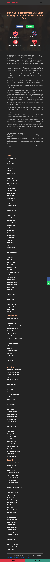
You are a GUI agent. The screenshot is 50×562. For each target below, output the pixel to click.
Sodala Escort (10, 515)
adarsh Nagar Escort (12, 406)
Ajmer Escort (10, 166)
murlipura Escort (11, 402)
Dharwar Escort (11, 292)
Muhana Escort (11, 470)
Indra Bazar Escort (12, 441)
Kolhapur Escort (11, 304)
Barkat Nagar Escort (12, 426)
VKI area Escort (11, 539)
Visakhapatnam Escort (13, 272)
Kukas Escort (10, 453)
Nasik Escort (10, 237)
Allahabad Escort (11, 267)
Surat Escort (10, 186)
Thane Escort (10, 240)
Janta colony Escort (12, 444)
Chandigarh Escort (12, 215)
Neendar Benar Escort (13, 472)
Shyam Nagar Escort (12, 477)
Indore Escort (10, 195)
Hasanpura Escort (12, 519)
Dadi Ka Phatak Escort (13, 544)
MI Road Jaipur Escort (13, 463)
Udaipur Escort (11, 163)
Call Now (20, 26)
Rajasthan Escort (11, 312)
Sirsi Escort (10, 485)
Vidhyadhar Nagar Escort (14, 369)
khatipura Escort (11, 421)
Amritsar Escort (11, 220)
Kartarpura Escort (12, 527)
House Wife (10, 331)
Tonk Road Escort (11, 389)
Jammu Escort (11, 309)
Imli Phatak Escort (12, 522)
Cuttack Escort (11, 294)
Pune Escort (10, 242)
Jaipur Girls (10, 336)
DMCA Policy (26, 557)
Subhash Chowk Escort (13, 547)
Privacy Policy (18, 557)
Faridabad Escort (11, 205)
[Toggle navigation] (41, 2)
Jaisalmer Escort (11, 158)
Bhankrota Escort (12, 424)
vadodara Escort (11, 188)
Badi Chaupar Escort (12, 505)
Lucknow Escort (11, 190)
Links (8, 363)
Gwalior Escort (11, 230)
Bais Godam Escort (12, 502)
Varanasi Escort (11, 265)
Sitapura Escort (11, 382)
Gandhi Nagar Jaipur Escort (14, 500)
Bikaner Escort (11, 279)
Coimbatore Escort (12, 282)
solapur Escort (11, 277)
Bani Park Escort (11, 392)
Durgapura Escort (12, 510)
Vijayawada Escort (12, 284)
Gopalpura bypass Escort (14, 495)
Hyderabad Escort (12, 181)
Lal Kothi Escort (11, 456)
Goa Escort (10, 208)
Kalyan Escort (10, 260)
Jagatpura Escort (11, 397)
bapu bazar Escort (12, 411)
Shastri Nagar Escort (12, 475)
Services (9, 358)
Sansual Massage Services (14, 341)
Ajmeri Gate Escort (12, 439)
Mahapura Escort (11, 465)
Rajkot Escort (10, 245)
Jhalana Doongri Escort (13, 449)
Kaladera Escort (11, 529)
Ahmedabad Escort (12, 183)
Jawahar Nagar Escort (13, 446)
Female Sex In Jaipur (12, 343)
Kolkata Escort (11, 178)
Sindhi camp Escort (12, 480)
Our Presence (10, 355)
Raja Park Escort (11, 377)
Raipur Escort (10, 287)
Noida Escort (10, 200)
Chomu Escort (11, 431)
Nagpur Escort (11, 235)
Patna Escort (10, 250)
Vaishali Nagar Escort (13, 372)
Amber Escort (10, 409)
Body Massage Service (13, 318)
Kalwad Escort (11, 524)
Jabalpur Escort (11, 228)
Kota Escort (10, 168)
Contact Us (10, 360)
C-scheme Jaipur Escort (13, 394)
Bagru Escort (10, 507)
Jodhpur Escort (11, 161)
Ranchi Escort (10, 270)
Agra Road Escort (11, 387)
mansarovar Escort (12, 416)
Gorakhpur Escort (12, 252)
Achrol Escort (10, 497)
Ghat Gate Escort (11, 512)
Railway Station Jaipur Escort (15, 487)
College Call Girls (11, 323)
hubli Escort (10, 289)
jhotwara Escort (11, 419)
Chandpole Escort (12, 414)
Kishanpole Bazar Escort (13, 451)
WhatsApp (37, 560)
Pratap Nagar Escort (12, 379)
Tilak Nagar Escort (12, 490)
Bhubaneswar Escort (12, 297)
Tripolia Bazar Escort (12, 492)
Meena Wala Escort (12, 468)
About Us (9, 348)
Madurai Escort (11, 247)
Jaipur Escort (10, 257)
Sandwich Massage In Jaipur (14, 338)
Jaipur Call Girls (11, 557)
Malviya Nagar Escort (13, 374)
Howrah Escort (11, 299)
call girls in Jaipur (12, 350)
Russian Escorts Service (13, 321)
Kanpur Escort (11, 193)
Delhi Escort (10, 171)
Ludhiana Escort (11, 223)
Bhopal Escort (11, 198)
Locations (9, 353)
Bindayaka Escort (12, 429)
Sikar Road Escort (12, 436)
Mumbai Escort (11, 173)
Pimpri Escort (10, 255)
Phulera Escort (11, 549)
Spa (8, 345)
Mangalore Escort (12, 307)
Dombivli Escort (11, 262)
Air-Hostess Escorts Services (14, 326)
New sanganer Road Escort (14, 537)
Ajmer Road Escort (12, 384)
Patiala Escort (11, 218)
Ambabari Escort (11, 399)
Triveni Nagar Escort (12, 534)
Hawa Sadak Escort (12, 517)
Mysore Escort (11, 213)
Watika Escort (11, 542)
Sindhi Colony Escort (12, 482)
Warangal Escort (11, 302)
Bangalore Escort (11, 210)
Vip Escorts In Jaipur (12, 333)
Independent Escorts (12, 328)
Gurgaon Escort (11, 203)
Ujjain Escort (10, 232)
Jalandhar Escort (11, 225)
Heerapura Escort (12, 434)
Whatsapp (29, 26)
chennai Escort (11, 176)
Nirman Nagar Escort (13, 532)
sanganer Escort (11, 404)
